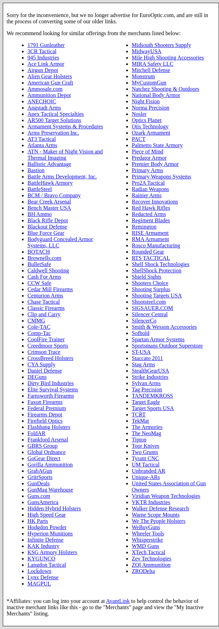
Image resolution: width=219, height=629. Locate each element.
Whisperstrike (147, 540)
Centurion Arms (45, 295)
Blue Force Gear (45, 233)
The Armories (147, 427)
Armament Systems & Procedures (65, 126)
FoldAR (36, 433)
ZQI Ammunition (151, 565)
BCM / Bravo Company (54, 195)
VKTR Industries (151, 502)
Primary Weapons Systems (161, 177)
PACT (138, 139)
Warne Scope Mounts (155, 515)
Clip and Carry (43, 314)
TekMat (140, 421)
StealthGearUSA (150, 371)
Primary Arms (147, 170)
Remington (144, 227)
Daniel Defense (44, 371)
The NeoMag (146, 433)
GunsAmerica (42, 502)
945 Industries (43, 58)
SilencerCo (144, 321)
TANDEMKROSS (152, 396)
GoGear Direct (43, 458)
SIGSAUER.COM (152, 308)
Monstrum (143, 76)
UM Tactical (146, 465)
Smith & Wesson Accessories (164, 327)
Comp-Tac (39, 333)
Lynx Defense (42, 577)
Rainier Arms (147, 195)
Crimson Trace (43, 352)
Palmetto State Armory (157, 145)
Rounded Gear (148, 252)
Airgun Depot (42, 70)
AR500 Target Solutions (54, 120)
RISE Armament (150, 233)
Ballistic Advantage (49, 164)
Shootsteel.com (149, 302)
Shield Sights (146, 277)
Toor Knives (145, 446)
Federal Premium (46, 408)
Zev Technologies (151, 559)
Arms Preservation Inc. (53, 133)
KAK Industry (43, 546)
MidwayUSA (146, 51)
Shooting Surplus (151, 289)
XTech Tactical (148, 552)
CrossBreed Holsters (50, 358)
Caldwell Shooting (48, 270)
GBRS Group (42, 446)
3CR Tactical (41, 51)
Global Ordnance (46, 452)
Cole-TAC (38, 327)
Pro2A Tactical (148, 183)
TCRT (139, 414)
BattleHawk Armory (50, 183)
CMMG (36, 321)
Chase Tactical (43, 302)
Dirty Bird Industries (50, 383)
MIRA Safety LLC (152, 64)
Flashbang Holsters (48, 427)
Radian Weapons (150, 189)
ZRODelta (143, 571)
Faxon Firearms (45, 402)
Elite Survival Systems (52, 389)
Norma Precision (150, 108)
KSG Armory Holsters (52, 552)
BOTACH (38, 252)
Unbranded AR (148, 471)
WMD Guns (145, 546)
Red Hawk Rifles (151, 208)
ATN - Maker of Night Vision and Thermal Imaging (65, 155)
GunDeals (38, 483)
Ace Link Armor (45, 64)
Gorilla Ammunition (50, 465)
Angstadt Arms (44, 108)
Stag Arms (143, 364)
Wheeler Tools (148, 533)
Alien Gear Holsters (49, 76)
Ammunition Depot (49, 95)
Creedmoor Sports (47, 346)
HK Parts (37, 521)
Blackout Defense (47, 227)
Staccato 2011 (147, 358)
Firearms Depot (44, 414)
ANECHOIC (41, 101)
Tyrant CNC (145, 458)
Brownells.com (44, 258)
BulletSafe (39, 264)
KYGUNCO (41, 559)
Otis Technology (150, 126)
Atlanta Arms (42, 145)
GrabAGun (39, 471)
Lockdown (39, 571)
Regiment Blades (151, 220)
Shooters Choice (150, 283)
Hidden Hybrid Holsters (54, 508)
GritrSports (39, 477)
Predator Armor (149, 158)
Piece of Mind (147, 151)
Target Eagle (146, 402)
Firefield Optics (45, 421)
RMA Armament (150, 239)
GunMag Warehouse (50, 490)
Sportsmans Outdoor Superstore (167, 346)
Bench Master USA (49, 208)
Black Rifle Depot (47, 220)
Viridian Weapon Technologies (166, 496)
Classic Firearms (46, 308)
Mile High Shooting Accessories (168, 58)
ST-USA (141, 352)
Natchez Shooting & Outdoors (165, 89)
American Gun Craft (50, 83)
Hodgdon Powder (46, 527)
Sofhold (140, 333)
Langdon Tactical (46, 565)
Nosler (139, 114)
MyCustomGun (149, 83)
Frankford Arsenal (47, 440)
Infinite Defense (45, 540)
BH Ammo (39, 214)
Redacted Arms (149, 214)
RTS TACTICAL (151, 258)
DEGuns (37, 377)
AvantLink (118, 601)
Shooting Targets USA (157, 295)
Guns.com (38, 496)
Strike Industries (150, 377)
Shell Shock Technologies (160, 264)
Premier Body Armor (155, 164)
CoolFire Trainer (46, 339)
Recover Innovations (155, 202)
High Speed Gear (46, 515)
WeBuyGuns (146, 527)
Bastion (35, 170)
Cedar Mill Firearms (50, 289)
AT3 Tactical (41, 139)
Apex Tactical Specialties (55, 114)
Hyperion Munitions (50, 533)
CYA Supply (41, 364)
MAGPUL (39, 584)
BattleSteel (39, 189)
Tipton (139, 440)
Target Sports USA (153, 408)
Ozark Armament (151, 133)
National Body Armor (156, 95)
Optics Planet (147, 120)
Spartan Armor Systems (158, 339)
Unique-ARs (146, 477)
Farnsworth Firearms (50, 396)
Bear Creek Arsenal (49, 202)
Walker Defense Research (160, 508)
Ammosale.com (45, 89)
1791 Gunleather (46, 45)
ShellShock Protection (156, 270)
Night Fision (146, 101)
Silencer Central (150, 314)
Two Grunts (145, 452)
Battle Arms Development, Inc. (62, 177)
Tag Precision (147, 389)
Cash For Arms (44, 277)
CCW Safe (39, 283)
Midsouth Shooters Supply (161, 45)
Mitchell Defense (151, 70)
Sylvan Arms (146, 383)
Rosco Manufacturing (156, 245)
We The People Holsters (158, 521)
